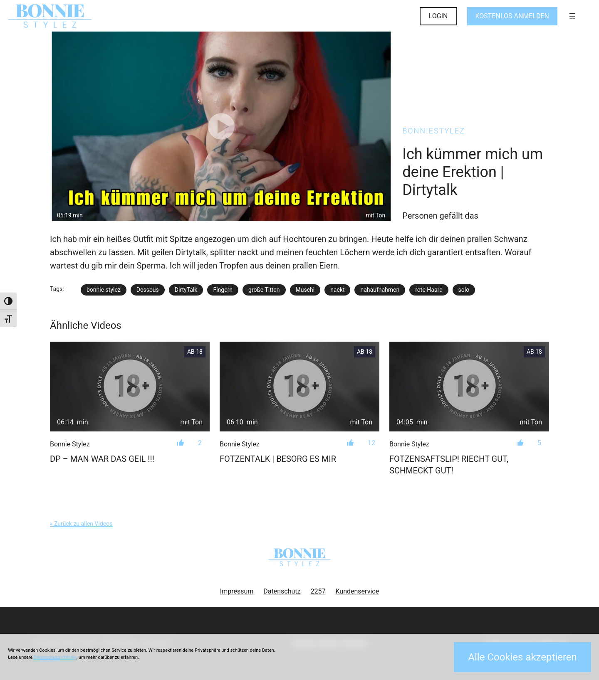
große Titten (264, 289)
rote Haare (428, 289)
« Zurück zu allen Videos (81, 523)
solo (464, 289)
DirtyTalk (186, 289)
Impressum (237, 591)
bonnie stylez (104, 289)
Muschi (305, 289)
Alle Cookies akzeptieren (522, 657)
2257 (318, 591)
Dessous (147, 289)
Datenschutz (281, 591)
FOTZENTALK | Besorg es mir (278, 459)
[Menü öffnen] (572, 16)
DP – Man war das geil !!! (102, 459)
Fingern (223, 289)
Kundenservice (357, 591)
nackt (337, 289)
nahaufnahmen (379, 289)
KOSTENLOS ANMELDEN (512, 16)
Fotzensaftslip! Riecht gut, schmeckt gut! (448, 465)
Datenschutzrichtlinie (55, 657)
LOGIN (438, 16)
